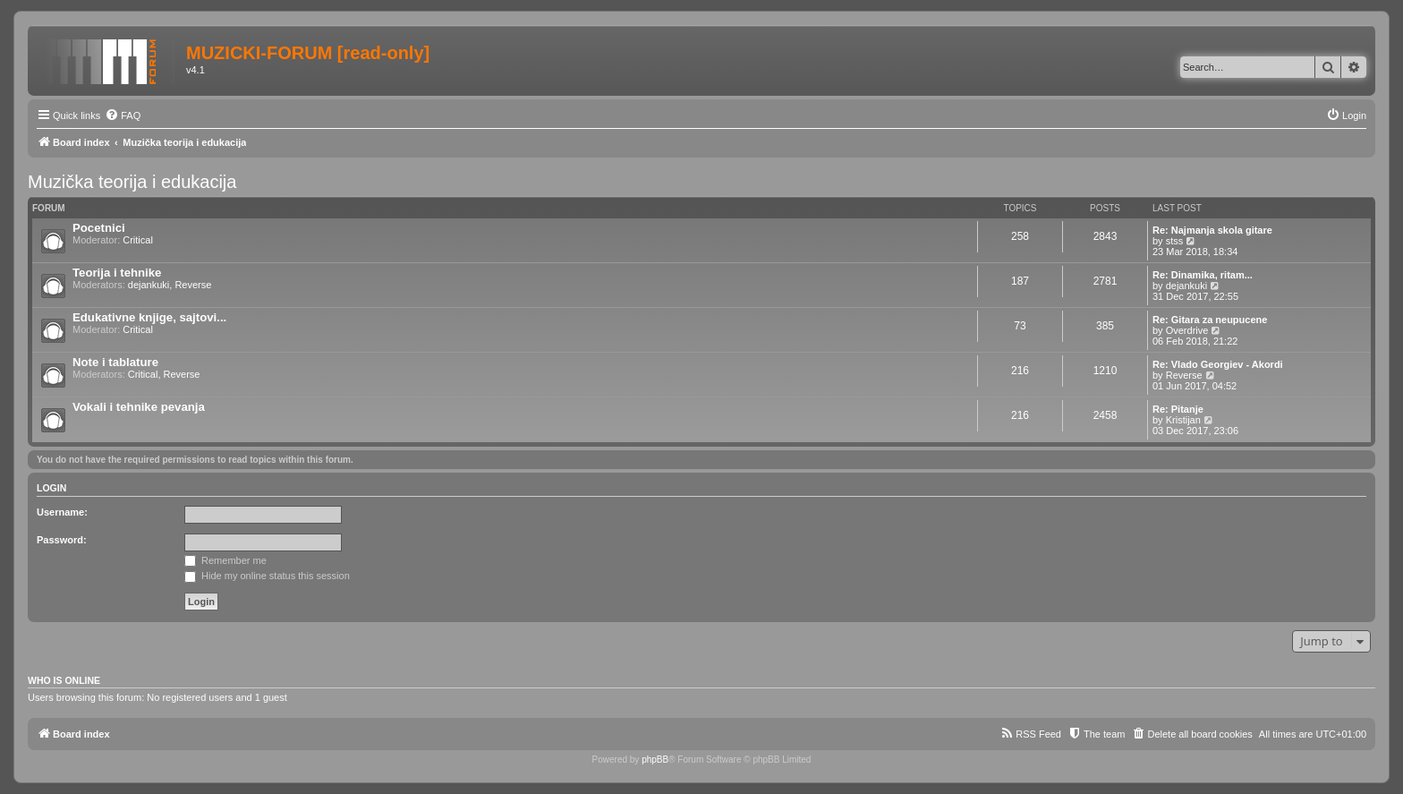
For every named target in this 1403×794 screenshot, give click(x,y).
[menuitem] (122, 115)
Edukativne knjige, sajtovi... (149, 317)
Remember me (225, 560)
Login (51, 487)
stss (1175, 240)
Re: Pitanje (1177, 409)
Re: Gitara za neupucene (1209, 319)
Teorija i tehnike (116, 272)
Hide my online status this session (267, 575)
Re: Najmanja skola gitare (1212, 230)
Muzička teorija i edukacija (132, 182)
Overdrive (1187, 330)
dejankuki (148, 284)
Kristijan (1183, 419)
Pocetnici (98, 228)
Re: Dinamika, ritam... (1202, 274)
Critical (138, 240)
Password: (62, 539)
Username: (62, 512)
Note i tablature (115, 362)
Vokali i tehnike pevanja (138, 407)
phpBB (655, 759)
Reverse (192, 284)
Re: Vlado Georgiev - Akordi (1217, 364)
